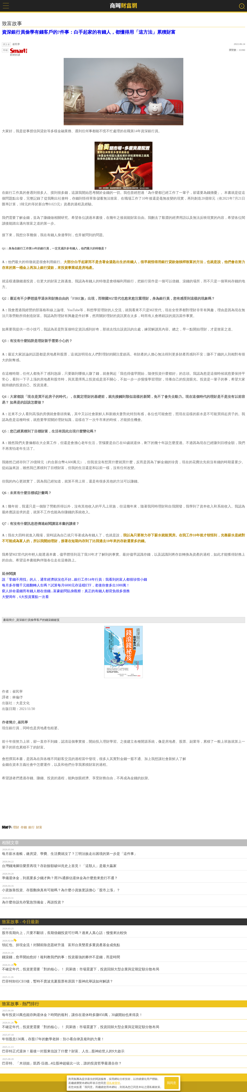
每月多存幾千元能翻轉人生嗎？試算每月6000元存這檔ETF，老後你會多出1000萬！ (66, 585)
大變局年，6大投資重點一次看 (25, 597)
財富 (39, 827)
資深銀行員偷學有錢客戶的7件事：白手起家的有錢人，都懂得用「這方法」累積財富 (89, 32)
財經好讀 (18, 52)
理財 (16, 827)
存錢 (24, 827)
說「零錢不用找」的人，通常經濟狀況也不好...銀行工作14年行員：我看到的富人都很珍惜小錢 (74, 579)
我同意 (171, 1082)
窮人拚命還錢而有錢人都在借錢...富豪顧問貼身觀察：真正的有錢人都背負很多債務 (66, 591)
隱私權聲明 (113, 1082)
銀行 (31, 827)
